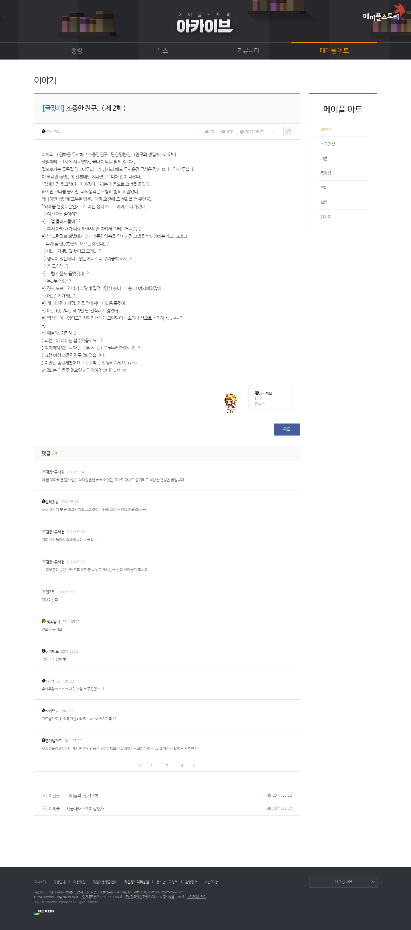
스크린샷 (327, 144)
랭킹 (76, 51)
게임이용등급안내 (105, 882)
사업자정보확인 (197, 897)
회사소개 (40, 882)
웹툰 (323, 202)
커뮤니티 (248, 51)
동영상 (325, 173)
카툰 (323, 158)
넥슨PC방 (211, 882)
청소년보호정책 (166, 882)
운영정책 (191, 882)
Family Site (343, 881)
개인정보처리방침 (136, 882)
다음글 (51, 809)
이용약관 (79, 882)
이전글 (51, 796)
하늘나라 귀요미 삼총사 (85, 808)
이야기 (325, 129)
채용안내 (59, 882)
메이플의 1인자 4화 (82, 795)
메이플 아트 (334, 51)
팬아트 (325, 217)
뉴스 (162, 51)
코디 (323, 187)
